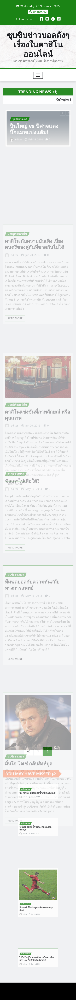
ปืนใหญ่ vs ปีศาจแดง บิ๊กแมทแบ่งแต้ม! (35, 129)
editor (23, 137)
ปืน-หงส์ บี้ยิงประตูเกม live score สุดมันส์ (37, 901)
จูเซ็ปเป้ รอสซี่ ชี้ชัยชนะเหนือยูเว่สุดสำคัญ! (36, 827)
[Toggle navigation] (38, 75)
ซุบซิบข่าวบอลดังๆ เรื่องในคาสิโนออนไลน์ (38, 44)
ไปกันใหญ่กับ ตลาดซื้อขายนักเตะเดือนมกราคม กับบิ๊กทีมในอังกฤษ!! (37, 958)
